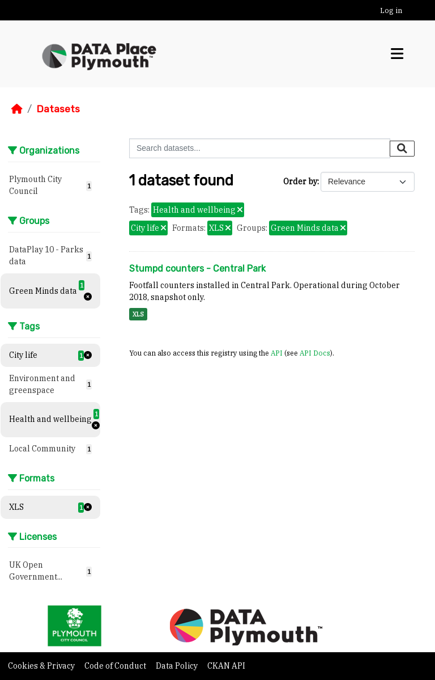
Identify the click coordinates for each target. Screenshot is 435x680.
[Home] (17, 109)
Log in (391, 10)
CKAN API (226, 666)
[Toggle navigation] (397, 54)
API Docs (315, 352)
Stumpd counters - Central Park (197, 268)
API (277, 352)
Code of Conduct (116, 666)
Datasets (58, 109)
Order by (300, 181)
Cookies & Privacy (42, 666)
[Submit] (402, 149)
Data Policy (177, 666)
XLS (138, 314)
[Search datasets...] (259, 148)
